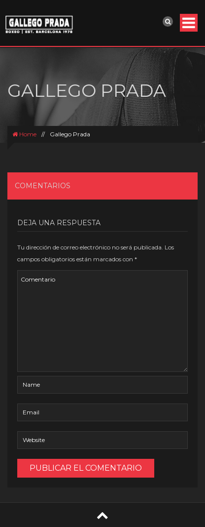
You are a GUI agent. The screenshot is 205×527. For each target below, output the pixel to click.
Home (24, 134)
